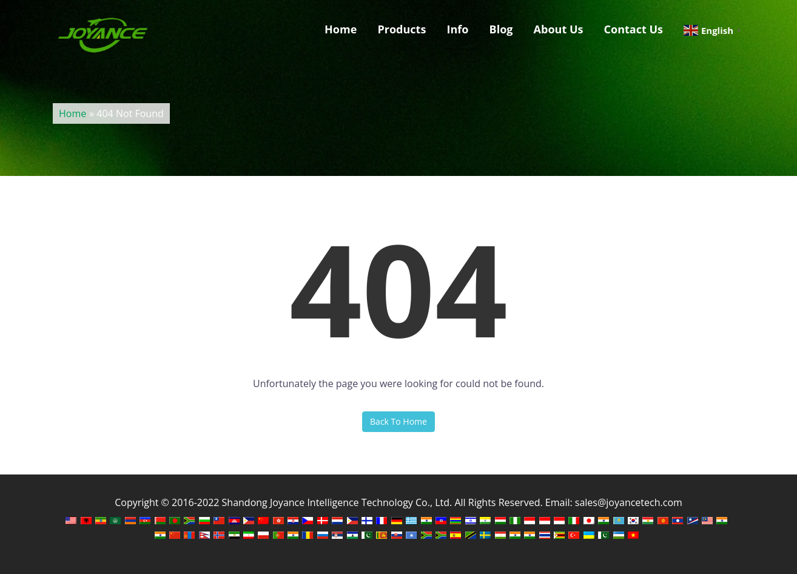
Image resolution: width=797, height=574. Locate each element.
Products (401, 29)
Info (457, 29)
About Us (558, 29)
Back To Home (398, 421)
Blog (501, 29)
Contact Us (633, 29)
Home (341, 29)
